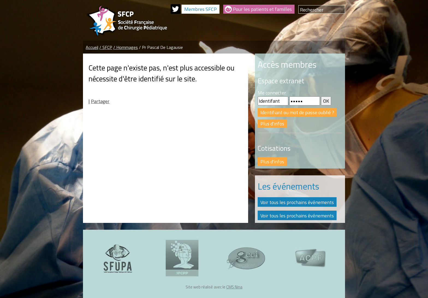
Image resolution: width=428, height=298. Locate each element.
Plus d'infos (272, 123)
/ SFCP (105, 47)
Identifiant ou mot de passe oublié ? (297, 112)
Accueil (92, 47)
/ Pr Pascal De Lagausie (161, 47)
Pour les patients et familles (262, 9)
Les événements (288, 186)
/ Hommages (125, 47)
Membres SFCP (200, 9)
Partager (100, 101)
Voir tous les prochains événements (297, 202)
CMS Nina (234, 287)
